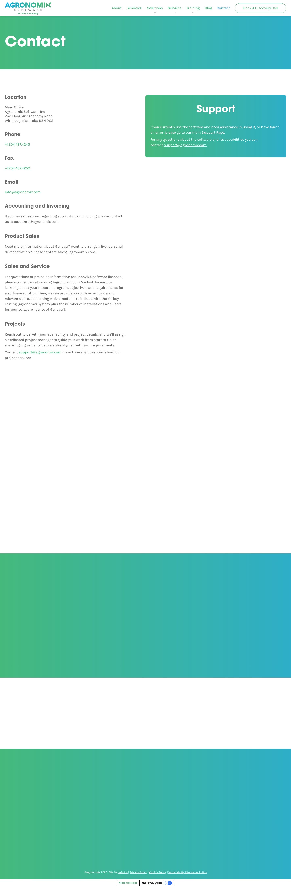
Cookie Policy (157, 872)
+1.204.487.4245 (17, 144)
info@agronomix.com (23, 192)
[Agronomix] (28, 8)
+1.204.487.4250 (17, 168)
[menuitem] (117, 8)
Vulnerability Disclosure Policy (187, 872)
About (117, 8)
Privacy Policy (138, 872)
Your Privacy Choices (152, 883)
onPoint (123, 872)
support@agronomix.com (40, 352)
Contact (223, 8)
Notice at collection (128, 883)
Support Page (213, 132)
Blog (208, 8)
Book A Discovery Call (260, 8)
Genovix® (134, 8)
